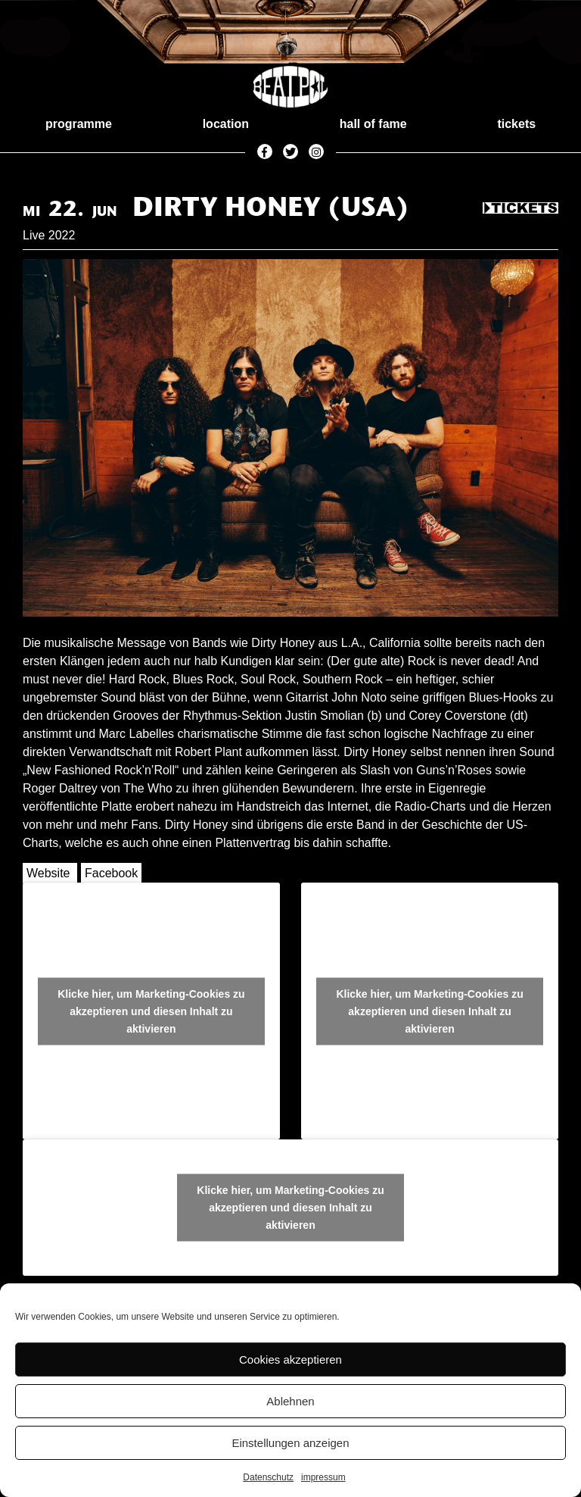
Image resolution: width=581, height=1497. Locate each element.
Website (48, 873)
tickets (516, 123)
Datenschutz (268, 1477)
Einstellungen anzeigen (290, 1442)
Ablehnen (290, 1401)
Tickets (520, 209)
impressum (323, 1477)
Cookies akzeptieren (290, 1359)
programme (78, 123)
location (226, 123)
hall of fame (373, 123)
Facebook (111, 873)
